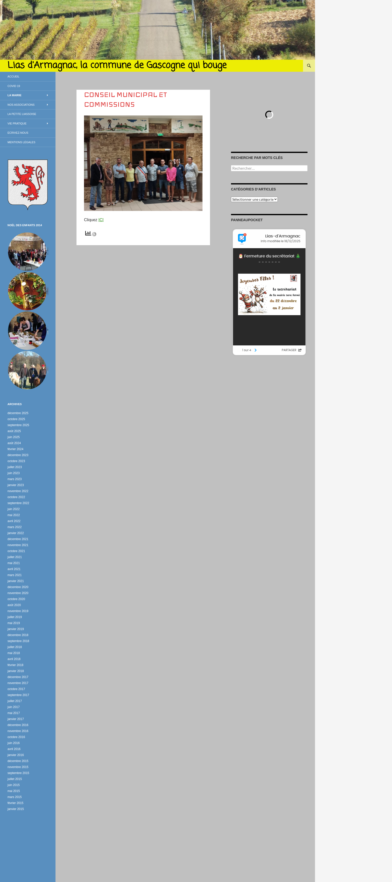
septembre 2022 (18, 503)
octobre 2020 (16, 599)
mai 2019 (14, 623)
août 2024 (14, 443)
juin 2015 (14, 785)
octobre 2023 (16, 461)
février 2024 (15, 449)
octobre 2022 (16, 497)
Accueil (14, 76)
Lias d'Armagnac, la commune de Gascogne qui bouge (117, 66)
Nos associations (21, 104)
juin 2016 (14, 743)
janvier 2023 (16, 485)
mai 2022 (14, 515)
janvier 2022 (16, 533)
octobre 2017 (16, 689)
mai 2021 (14, 563)
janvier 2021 (16, 581)
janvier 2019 (16, 629)
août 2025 (14, 431)
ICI (101, 220)
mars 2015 (15, 797)
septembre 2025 (18, 425)
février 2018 (15, 665)
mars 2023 (15, 479)
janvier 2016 (16, 755)
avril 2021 (14, 569)
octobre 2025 (16, 419)
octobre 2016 (16, 737)
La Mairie (15, 95)
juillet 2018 (15, 647)
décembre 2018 (18, 635)
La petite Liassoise (22, 113)
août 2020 (14, 605)
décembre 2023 (18, 455)
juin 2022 (14, 509)
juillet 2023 (15, 467)
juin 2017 (14, 707)
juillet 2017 (15, 701)
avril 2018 (14, 659)
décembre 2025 (18, 413)
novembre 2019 (18, 611)
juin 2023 (14, 473)
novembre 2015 (18, 767)
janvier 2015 (16, 809)
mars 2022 (15, 527)
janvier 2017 (16, 719)
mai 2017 (14, 713)
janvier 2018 (16, 671)
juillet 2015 (15, 779)
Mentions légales (21, 142)
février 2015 (15, 803)
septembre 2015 (18, 773)
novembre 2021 (18, 545)
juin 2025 (14, 437)
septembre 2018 (18, 641)
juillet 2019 (15, 617)
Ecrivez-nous (18, 132)
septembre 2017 (18, 695)
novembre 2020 (18, 593)
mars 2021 (15, 575)
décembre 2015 (18, 761)
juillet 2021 (15, 557)
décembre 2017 (18, 677)
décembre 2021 (18, 539)
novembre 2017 (18, 683)
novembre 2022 (18, 491)
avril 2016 (14, 749)
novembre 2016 (18, 731)
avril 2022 (14, 521)
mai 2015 (14, 791)
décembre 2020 (18, 587)
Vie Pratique (17, 123)
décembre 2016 (18, 725)
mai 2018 (14, 653)
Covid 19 (14, 85)
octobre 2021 (16, 551)
